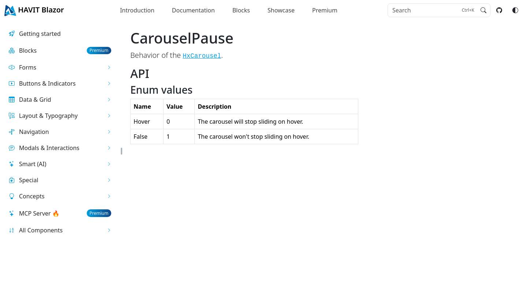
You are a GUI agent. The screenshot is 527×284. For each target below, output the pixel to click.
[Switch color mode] (515, 10)
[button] (60, 67)
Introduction (137, 10)
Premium (324, 10)
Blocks (241, 10)
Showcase (281, 10)
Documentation (193, 10)
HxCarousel (202, 56)
